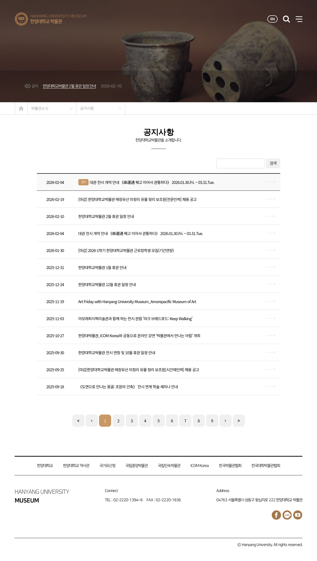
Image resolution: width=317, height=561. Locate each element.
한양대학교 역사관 (76, 466)
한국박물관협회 (230, 466)
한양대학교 (45, 466)
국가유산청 (107, 466)
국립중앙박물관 (137, 466)
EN (272, 19)
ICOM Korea (199, 466)
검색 (273, 163)
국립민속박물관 (169, 466)
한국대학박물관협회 (266, 466)
